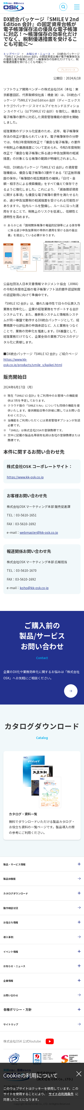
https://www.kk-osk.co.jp (25, 477)
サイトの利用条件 (61, 1094)
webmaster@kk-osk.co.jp (39, 533)
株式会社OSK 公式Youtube (22, 1042)
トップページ (11, 54)
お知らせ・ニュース (38, 54)
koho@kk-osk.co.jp (34, 588)
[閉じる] (79, 1073)
